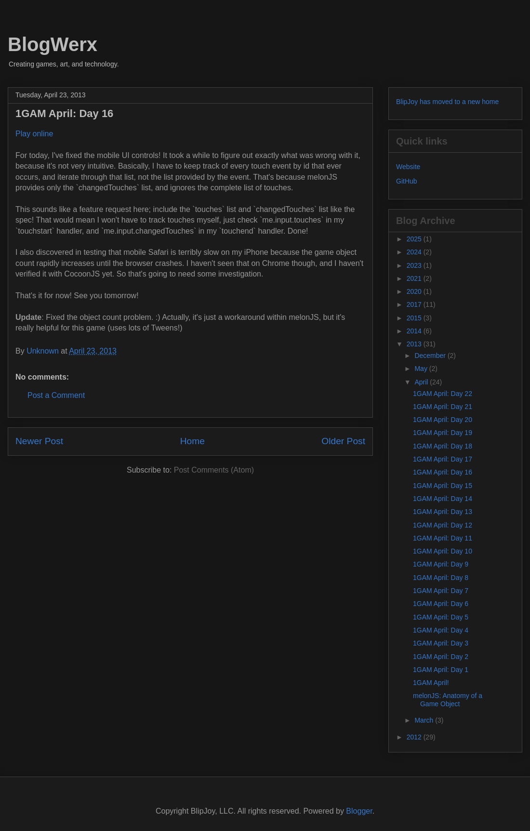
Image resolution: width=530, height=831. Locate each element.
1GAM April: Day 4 (440, 630)
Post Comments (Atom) (214, 470)
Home (192, 441)
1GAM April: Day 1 (440, 669)
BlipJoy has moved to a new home (447, 102)
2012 (415, 737)
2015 (415, 318)
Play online (34, 134)
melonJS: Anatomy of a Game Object (447, 700)
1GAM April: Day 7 (440, 590)
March (424, 720)
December (430, 355)
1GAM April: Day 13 (442, 511)
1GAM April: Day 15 (442, 485)
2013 (415, 344)
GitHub (406, 181)
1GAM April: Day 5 (440, 617)
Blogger (359, 811)
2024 (415, 252)
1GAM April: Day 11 (442, 538)
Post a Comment (56, 395)
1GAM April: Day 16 (442, 472)
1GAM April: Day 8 (440, 577)
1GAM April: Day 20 (442, 419)
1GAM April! (431, 682)
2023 (415, 265)
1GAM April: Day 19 (442, 432)
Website (408, 167)
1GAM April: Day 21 (442, 406)
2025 (415, 239)
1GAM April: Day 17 (442, 459)
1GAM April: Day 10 (442, 551)
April (422, 382)
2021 (415, 278)
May (421, 368)
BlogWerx (52, 44)
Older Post (343, 441)
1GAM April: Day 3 (440, 643)
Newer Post (39, 441)
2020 (415, 291)
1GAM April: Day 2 (440, 656)
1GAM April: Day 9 (440, 564)
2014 (415, 331)
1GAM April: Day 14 (442, 498)
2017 (415, 304)
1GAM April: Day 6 (440, 603)
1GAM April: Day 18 (442, 446)
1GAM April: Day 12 (442, 525)
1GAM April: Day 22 (442, 393)
